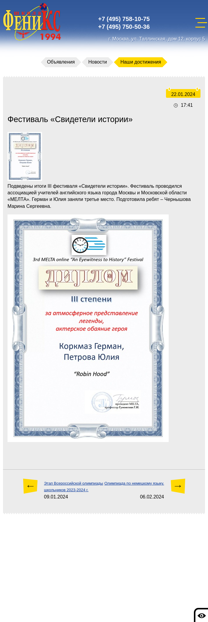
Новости (97, 61)
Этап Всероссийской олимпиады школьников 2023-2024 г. (73, 486)
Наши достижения (140, 61)
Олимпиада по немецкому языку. (134, 483)
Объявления (61, 61)
